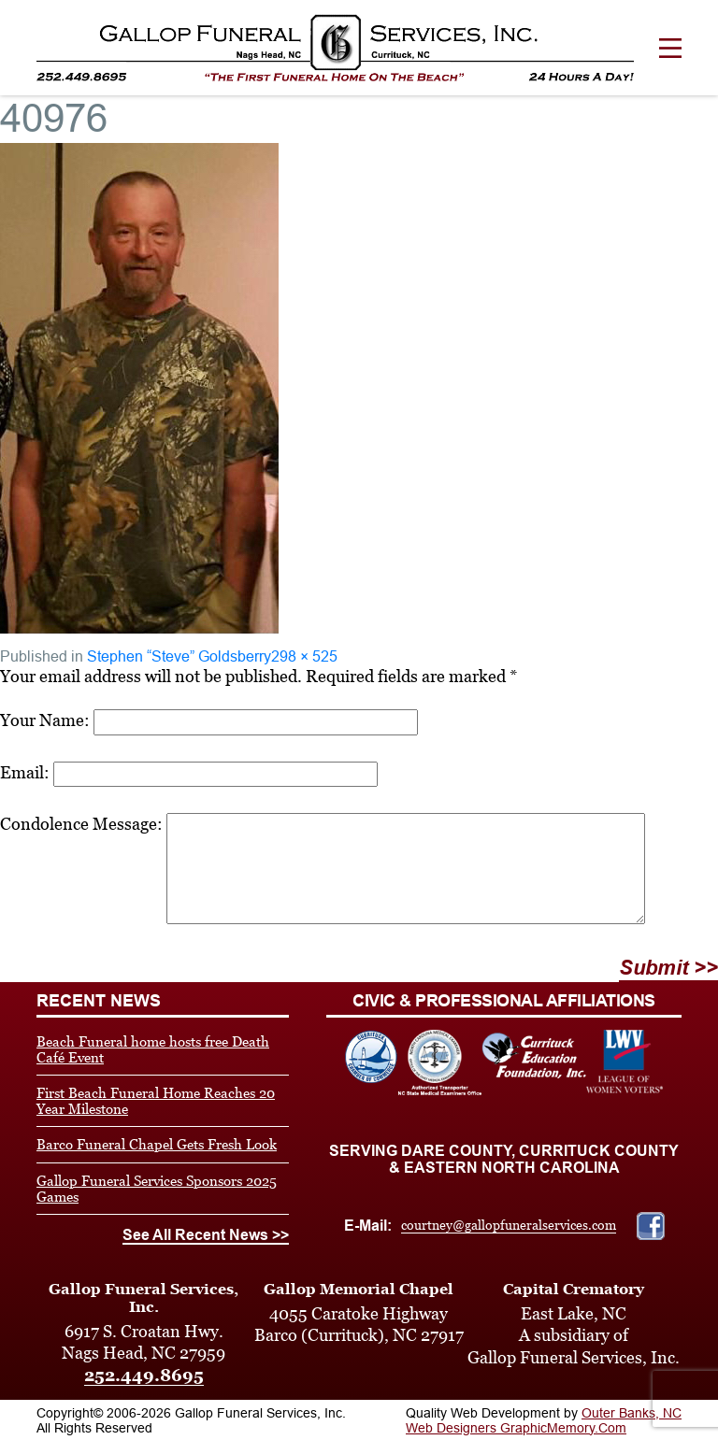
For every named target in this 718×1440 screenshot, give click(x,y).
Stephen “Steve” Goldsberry (179, 656)
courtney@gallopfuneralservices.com (508, 1225)
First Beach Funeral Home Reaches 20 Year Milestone (155, 1101)
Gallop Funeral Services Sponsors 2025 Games (156, 1189)
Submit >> (668, 967)
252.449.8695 (144, 1375)
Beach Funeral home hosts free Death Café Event (152, 1049)
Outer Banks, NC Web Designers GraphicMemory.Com (544, 1420)
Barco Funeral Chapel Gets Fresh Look (156, 1144)
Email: (25, 772)
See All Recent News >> (205, 1235)
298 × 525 (304, 656)
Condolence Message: (81, 824)
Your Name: (45, 720)
